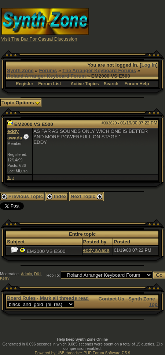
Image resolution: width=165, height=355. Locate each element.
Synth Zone (20, 70)
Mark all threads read (64, 298)
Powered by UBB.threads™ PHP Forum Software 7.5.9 (82, 353)
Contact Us (111, 299)
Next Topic (86, 196)
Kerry (4, 278)
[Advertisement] (127, 24)
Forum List (49, 83)
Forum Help (137, 83)
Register (24, 83)
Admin (26, 274)
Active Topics (84, 83)
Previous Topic (22, 196)
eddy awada (96, 250)
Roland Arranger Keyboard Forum (46, 76)
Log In (149, 65)
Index (57, 196)
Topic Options (20, 102)
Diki (37, 274)
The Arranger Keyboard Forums (99, 70)
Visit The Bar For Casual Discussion (39, 39)
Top (10, 177)
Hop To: (53, 275)
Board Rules (21, 298)
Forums (48, 70)
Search (111, 83)
